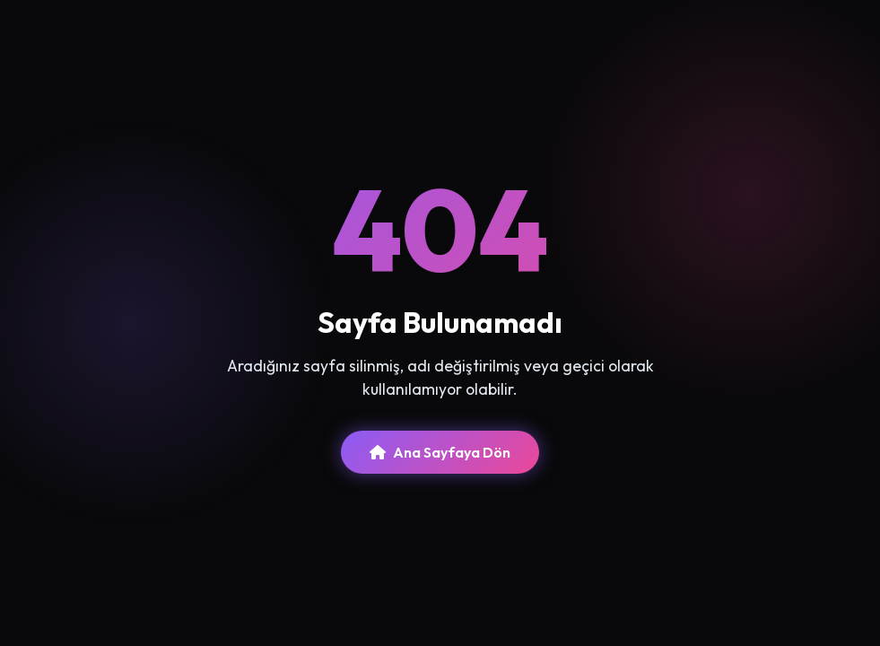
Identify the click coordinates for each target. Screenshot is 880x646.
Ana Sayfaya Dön (440, 452)
